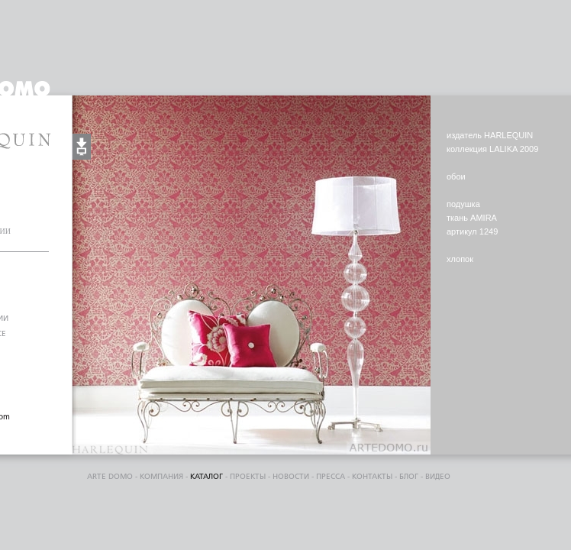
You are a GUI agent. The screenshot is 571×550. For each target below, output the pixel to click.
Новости (291, 476)
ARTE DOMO (110, 476)
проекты (248, 476)
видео (437, 476)
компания (161, 476)
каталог (206, 476)
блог (408, 476)
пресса (330, 476)
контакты (372, 476)
